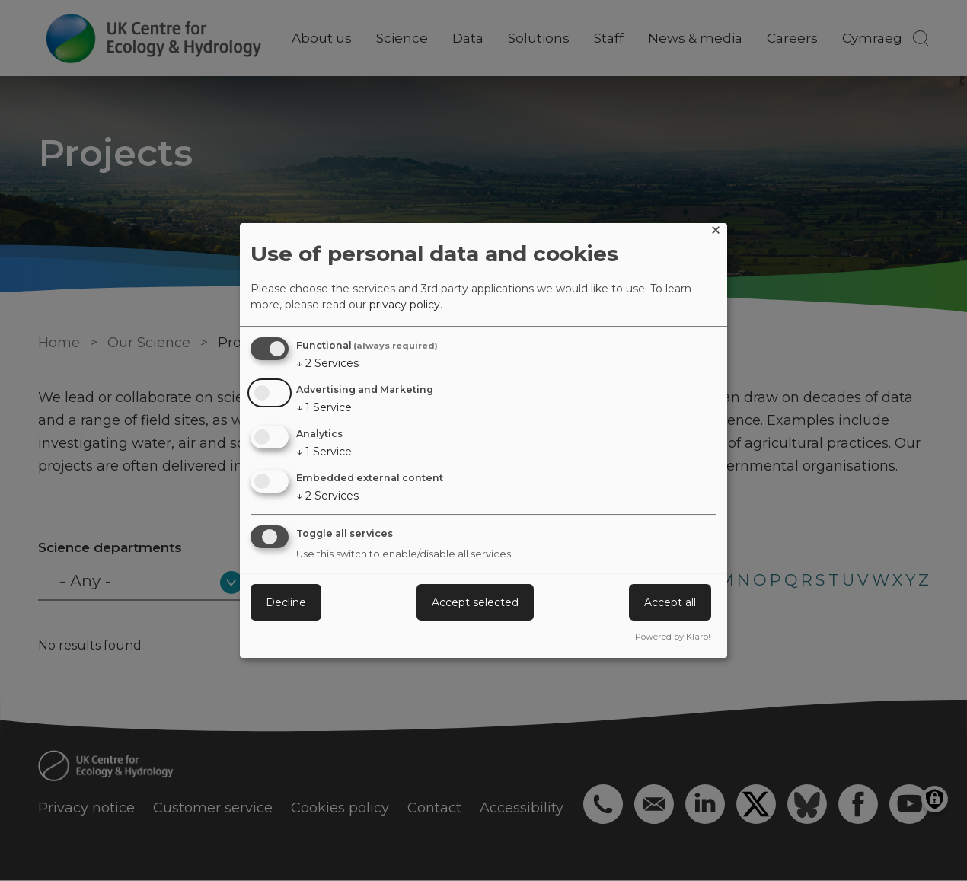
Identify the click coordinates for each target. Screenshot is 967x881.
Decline (286, 602)
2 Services (327, 363)
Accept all (670, 602)
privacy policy (404, 304)
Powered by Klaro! (672, 636)
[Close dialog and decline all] (715, 232)
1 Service (324, 407)
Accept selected (475, 602)
